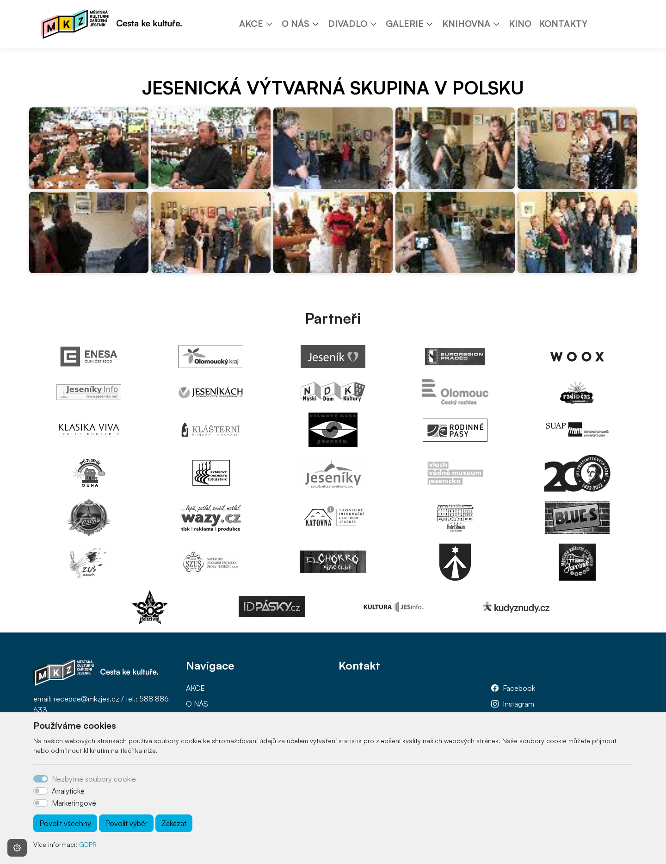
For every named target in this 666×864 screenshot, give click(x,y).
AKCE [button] (251, 23)
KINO (520, 23)
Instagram (518, 703)
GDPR (88, 844)
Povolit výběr (126, 823)
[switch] (40, 791)
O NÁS (197, 703)
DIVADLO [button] (347, 23)
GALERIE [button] (405, 23)
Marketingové (74, 803)
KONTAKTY (563, 23)
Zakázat (173, 823)
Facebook (519, 688)
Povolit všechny (65, 823)
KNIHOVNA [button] (466, 23)
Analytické (68, 790)
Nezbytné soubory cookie (94, 778)
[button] (272, 23)
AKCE (195, 688)
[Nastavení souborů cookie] (17, 848)
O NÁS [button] (295, 23)
